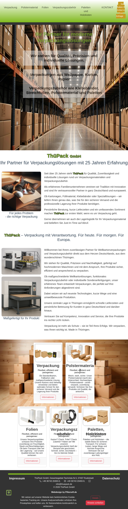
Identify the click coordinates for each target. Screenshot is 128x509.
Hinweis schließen (95, 503)
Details (95, 498)
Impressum (17, 478)
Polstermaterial (29, 7)
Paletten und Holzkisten (86, 11)
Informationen (48, 397)
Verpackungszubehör (64, 7)
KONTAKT (107, 7)
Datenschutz (111, 478)
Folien (45, 7)
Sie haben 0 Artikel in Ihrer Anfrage (120, 10)
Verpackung (10, 7)
